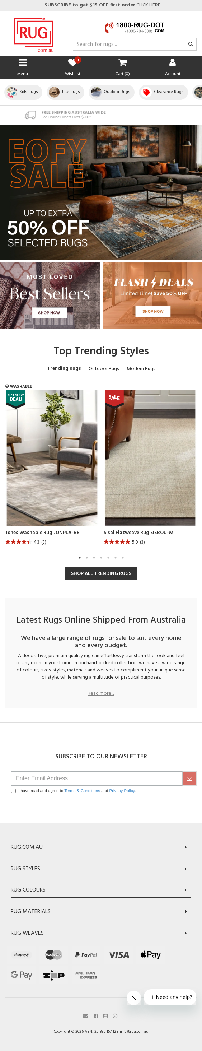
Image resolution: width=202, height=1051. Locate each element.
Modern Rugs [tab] (141, 369)
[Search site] (190, 44)
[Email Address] (97, 778)
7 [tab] (122, 557)
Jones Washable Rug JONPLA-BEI (43, 532)
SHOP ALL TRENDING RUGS (101, 573)
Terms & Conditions (82, 791)
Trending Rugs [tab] (64, 368)
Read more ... (101, 693)
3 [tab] (94, 557)
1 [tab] (79, 557)
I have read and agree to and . (73, 791)
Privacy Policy (122, 791)
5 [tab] (108, 557)
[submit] (189, 778)
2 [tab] (86, 557)
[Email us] (85, 1015)
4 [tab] (101, 557)
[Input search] (135, 44)
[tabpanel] (52, 469)
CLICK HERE (101, 5)
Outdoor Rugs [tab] (104, 369)
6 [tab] (115, 557)
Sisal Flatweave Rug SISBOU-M (138, 532)
